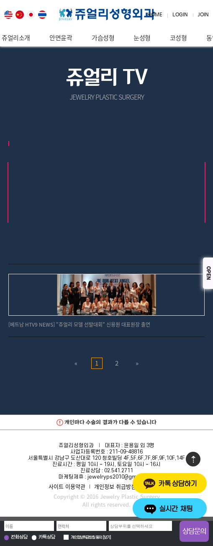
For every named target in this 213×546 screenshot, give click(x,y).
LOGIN (180, 15)
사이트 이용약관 (67, 486)
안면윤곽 (60, 37)
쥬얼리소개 (16, 37)
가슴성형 (103, 37)
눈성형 (142, 37)
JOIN (203, 15)
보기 (107, 538)
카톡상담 (46, 537)
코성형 (178, 37)
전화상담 (19, 537)
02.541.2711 (118, 471)
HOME (154, 15)
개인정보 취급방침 (115, 486)
